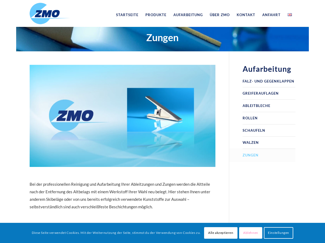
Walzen (251, 142)
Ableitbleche (256, 105)
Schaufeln (254, 130)
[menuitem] (127, 15)
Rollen (250, 118)
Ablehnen (250, 233)
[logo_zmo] (50, 15)
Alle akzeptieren (220, 233)
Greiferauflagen (261, 93)
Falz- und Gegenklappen (268, 81)
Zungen (162, 37)
